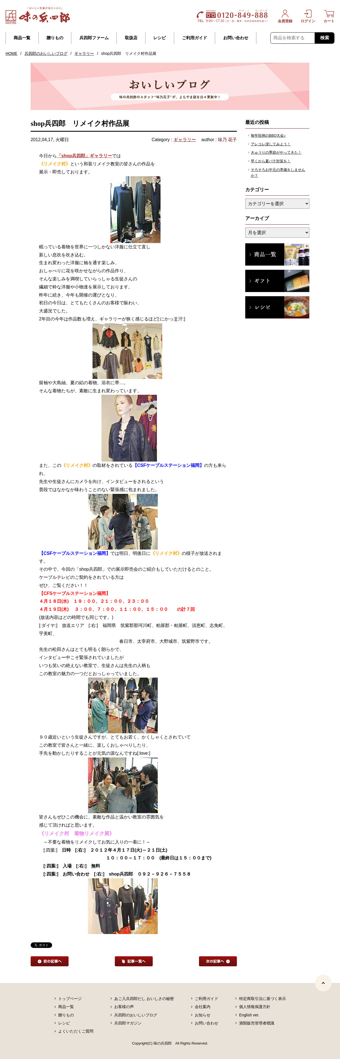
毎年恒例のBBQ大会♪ (268, 135)
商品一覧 (22, 38)
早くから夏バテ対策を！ (271, 161)
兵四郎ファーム (94, 38)
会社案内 (202, 1006)
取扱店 (131, 38)
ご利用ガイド (194, 38)
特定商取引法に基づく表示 (262, 998)
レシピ (159, 38)
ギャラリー (84, 53)
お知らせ (202, 1015)
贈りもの (55, 38)
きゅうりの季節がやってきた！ (276, 152)
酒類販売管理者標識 (256, 1023)
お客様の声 (124, 1006)
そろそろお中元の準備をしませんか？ (278, 173)
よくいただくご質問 (75, 1031)
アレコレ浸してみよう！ (271, 144)
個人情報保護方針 (254, 1006)
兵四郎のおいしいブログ (46, 53)
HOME (11, 53)
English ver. (249, 1015)
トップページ (70, 998)
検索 (324, 37)
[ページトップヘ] (323, 983)
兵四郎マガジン (128, 1023)
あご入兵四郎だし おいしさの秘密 (144, 998)
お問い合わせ (235, 38)
